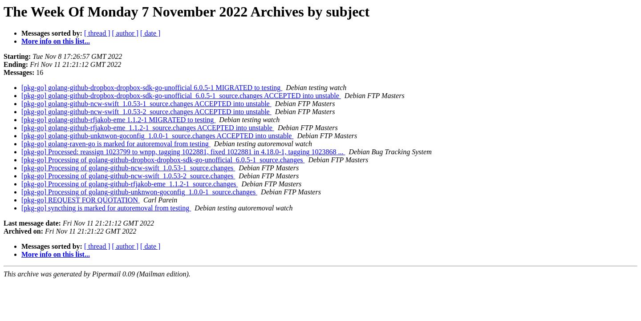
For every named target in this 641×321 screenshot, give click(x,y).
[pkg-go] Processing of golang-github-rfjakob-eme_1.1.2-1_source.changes (129, 184)
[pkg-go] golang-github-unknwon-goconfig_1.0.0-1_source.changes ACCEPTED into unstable (157, 136)
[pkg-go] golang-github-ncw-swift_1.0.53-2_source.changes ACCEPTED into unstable (146, 111)
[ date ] (150, 33)
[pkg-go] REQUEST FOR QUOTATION (80, 200)
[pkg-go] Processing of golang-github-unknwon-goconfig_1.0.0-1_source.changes (139, 192)
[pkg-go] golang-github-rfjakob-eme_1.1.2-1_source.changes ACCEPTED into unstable (147, 128)
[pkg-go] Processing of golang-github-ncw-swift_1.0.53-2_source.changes (128, 176)
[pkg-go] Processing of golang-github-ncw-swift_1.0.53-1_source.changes (128, 168)
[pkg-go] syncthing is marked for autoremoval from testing (106, 208)
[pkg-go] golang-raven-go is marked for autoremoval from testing (116, 144)
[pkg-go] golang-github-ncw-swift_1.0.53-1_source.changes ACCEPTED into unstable (146, 103)
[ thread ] (97, 33)
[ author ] (125, 33)
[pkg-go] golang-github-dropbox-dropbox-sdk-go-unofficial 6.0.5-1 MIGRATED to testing (151, 87)
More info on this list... (55, 41)
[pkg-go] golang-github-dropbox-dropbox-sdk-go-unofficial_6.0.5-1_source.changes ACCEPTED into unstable (181, 95)
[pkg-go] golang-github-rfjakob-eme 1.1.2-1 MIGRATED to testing (118, 119)
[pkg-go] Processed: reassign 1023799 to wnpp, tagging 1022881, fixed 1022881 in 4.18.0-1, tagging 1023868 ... (183, 152)
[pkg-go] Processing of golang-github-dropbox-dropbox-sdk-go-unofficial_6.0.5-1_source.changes (162, 160)
